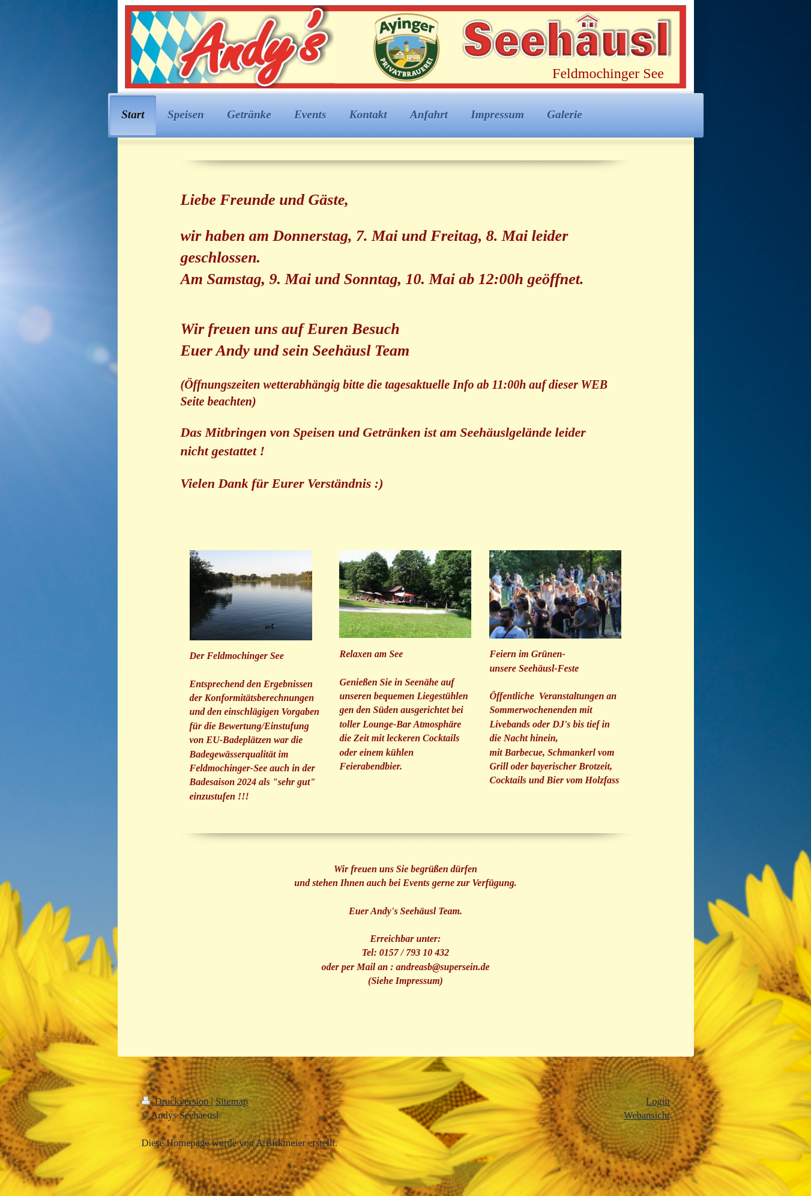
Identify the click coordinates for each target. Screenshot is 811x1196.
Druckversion (176, 1101)
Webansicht (647, 1115)
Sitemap (232, 1101)
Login (657, 1101)
